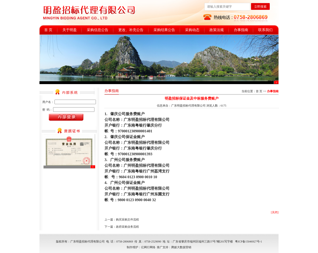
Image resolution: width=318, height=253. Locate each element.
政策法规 (216, 30)
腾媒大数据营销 (181, 247)
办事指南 (241, 30)
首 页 (48, 30)
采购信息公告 (97, 30)
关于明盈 (69, 30)
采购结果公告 (164, 30)
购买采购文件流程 (127, 219)
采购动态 (192, 30)
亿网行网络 (148, 247)
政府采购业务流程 (127, 226)
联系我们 (265, 30)
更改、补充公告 (130, 30)
